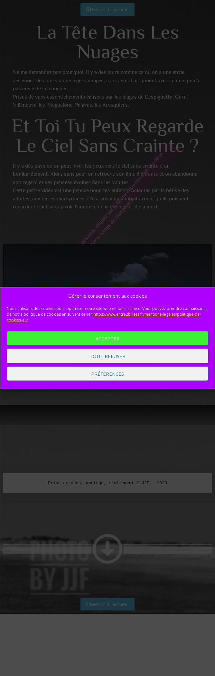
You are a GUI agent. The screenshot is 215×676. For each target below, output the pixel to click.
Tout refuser (107, 356)
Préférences (107, 374)
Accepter (108, 338)
